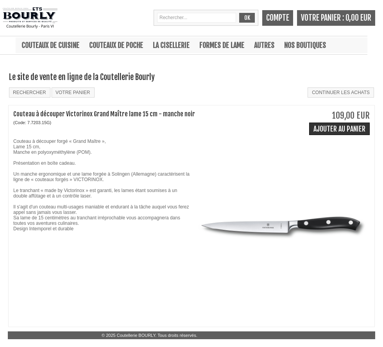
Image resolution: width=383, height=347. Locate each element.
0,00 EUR (358, 18)
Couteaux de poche (116, 45)
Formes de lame (221, 45)
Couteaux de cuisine (50, 45)
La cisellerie (171, 45)
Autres (264, 45)
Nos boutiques (305, 45)
